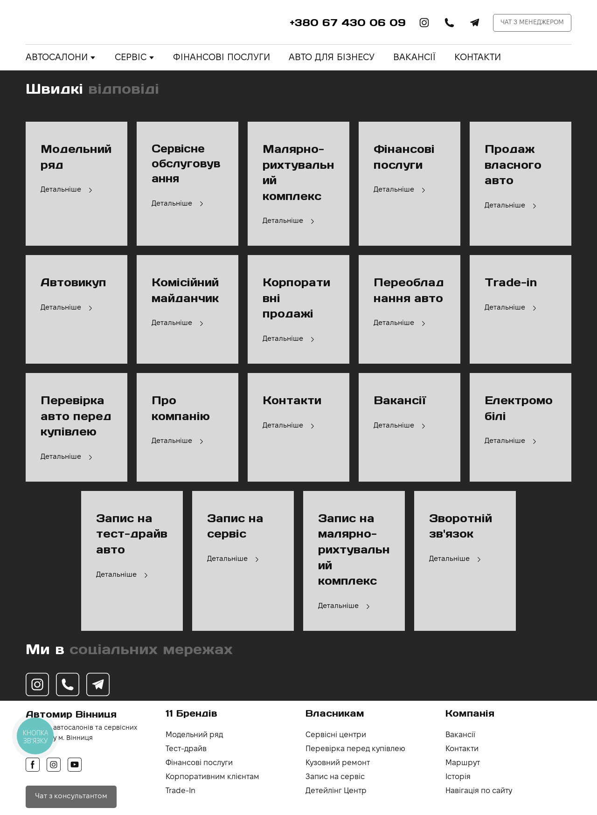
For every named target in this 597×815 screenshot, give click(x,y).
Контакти (462, 749)
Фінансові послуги (199, 763)
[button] (424, 23)
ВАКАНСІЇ (414, 58)
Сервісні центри (335, 735)
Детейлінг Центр (336, 790)
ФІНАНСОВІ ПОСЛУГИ (221, 58)
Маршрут (462, 763)
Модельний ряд (194, 735)
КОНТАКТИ (477, 58)
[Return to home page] (82, 22)
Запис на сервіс (335, 777)
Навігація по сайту (478, 790)
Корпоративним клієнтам (212, 777)
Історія (458, 777)
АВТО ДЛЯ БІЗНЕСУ (332, 58)
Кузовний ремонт (337, 763)
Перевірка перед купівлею (355, 749)
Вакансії (460, 735)
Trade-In (180, 790)
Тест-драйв (186, 749)
